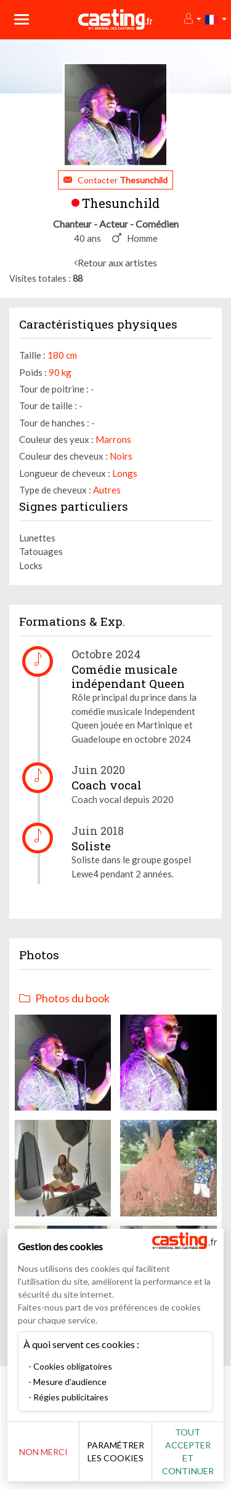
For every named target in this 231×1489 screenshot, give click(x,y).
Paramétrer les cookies (115, 1451)
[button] (192, 19)
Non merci (43, 1452)
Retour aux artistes (117, 262)
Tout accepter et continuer (188, 1451)
